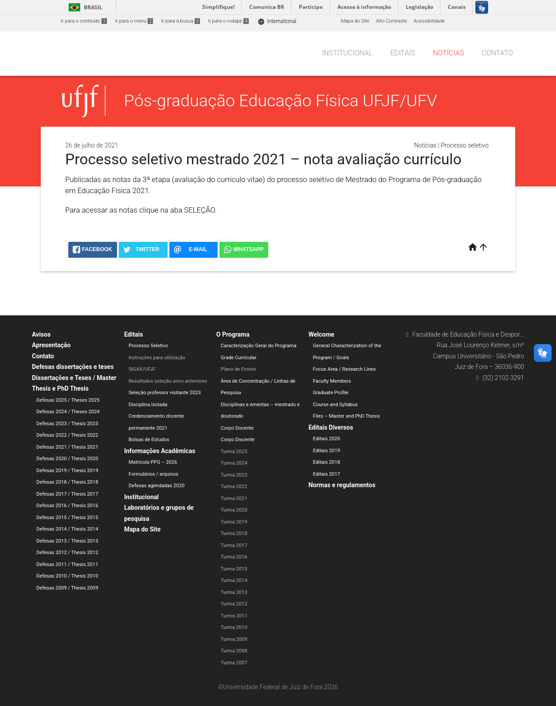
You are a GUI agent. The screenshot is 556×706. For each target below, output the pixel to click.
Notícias (448, 53)
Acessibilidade (429, 21)
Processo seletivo (465, 145)
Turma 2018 (234, 533)
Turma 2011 (234, 616)
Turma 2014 (234, 580)
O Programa (233, 334)
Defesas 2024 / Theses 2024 (68, 412)
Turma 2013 (234, 592)
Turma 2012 (234, 604)
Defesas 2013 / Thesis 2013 (67, 541)
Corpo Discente (238, 439)
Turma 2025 (234, 451)
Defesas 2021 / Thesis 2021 (67, 447)
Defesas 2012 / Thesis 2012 (67, 552)
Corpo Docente (237, 428)
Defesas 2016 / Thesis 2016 (67, 505)
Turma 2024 (234, 463)
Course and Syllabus (335, 404)
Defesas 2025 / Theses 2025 (68, 400)
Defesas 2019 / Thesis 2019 (67, 470)
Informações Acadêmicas (159, 450)
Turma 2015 (234, 569)
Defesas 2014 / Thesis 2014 (67, 529)
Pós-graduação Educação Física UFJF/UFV (280, 100)
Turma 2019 (234, 522)
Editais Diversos (331, 427)
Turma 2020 (234, 510)
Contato (497, 53)
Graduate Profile (330, 393)
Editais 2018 (326, 462)
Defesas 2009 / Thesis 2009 (67, 588)
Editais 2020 (326, 439)
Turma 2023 (234, 475)
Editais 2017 (326, 474)
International (277, 21)
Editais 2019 (326, 451)
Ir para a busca (180, 21)
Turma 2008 (234, 651)
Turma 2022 (234, 486)
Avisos (41, 334)
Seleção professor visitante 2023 (165, 393)
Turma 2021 (234, 498)
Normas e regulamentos (342, 485)
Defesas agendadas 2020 (156, 486)
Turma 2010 (234, 627)
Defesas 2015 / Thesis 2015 (67, 517)
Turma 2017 (234, 545)
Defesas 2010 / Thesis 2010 (67, 576)
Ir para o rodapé (228, 21)
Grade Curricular (239, 358)
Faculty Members (332, 381)
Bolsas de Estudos (149, 439)
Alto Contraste (391, 21)
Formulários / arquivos (153, 474)
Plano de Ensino (238, 369)
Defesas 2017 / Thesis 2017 (67, 494)
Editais (402, 53)
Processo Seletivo (148, 346)
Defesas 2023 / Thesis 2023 (67, 424)
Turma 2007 (234, 663)
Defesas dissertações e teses (73, 366)
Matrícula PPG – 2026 (153, 462)
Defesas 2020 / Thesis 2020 (67, 459)
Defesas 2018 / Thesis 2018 (67, 482)
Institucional (347, 53)
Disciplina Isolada (148, 404)
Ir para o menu (134, 21)
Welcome (321, 334)
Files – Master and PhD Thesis (346, 416)
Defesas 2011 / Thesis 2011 (67, 564)
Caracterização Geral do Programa (259, 346)
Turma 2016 (234, 557)
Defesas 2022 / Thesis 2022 (67, 435)
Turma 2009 (234, 639)
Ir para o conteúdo (84, 21)
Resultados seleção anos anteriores (168, 381)
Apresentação (51, 345)
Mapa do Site (355, 21)
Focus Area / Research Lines (344, 369)
